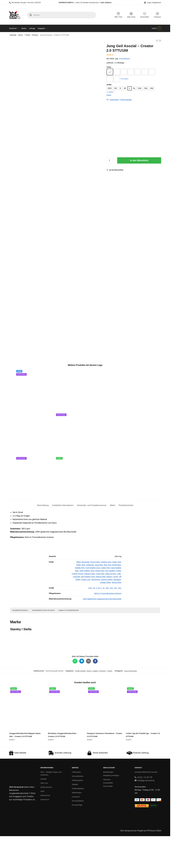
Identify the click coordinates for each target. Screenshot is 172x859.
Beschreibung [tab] (43, 528)
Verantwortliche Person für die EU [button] (43, 633)
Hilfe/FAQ (145, 795)
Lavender (76, 599)
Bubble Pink (79, 591)
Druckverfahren (78, 824)
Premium (35, 35)
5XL (119, 611)
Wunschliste (144, 15)
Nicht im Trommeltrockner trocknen (107, 616)
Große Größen (80, 694)
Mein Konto (131, 15)
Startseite (13, 35)
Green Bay (100, 596)
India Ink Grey (110, 596)
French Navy (95, 585)
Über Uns (44, 806)
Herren (20, 35)
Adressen (107, 802)
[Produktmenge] (109, 160)
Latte (119, 596)
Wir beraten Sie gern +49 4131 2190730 (26, 3)
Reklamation (77, 815)
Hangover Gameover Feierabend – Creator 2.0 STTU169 (104, 757)
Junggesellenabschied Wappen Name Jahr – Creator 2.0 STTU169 (25, 757)
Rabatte (75, 807)
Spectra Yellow (106, 602)
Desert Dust (99, 593)
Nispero (109, 599)
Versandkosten (124, 59)
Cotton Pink (105, 591)
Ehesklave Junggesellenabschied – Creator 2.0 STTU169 (62, 757)
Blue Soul (107, 588)
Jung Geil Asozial (130, 694)
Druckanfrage (77, 828)
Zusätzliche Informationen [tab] (62, 528)
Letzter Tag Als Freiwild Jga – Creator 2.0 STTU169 (143, 757)
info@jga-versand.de (144, 803)
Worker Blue (116, 605)
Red (119, 585)
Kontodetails (108, 806)
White (78, 588)
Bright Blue (116, 588)
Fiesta (118, 593)
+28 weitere (124, 79)
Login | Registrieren (152, 3)
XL (104, 611)
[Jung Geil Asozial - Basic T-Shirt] (157, 40)
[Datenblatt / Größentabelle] (119, 99)
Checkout (157, 15)
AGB (42, 814)
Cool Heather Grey (92, 591)
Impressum (44, 822)
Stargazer (117, 602)
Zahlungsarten (77, 803)
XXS (90, 611)
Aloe (83, 588)
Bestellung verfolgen (111, 798)
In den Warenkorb (139, 160)
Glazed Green (89, 596)
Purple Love (85, 602)
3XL (111, 611)
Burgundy (85, 585)
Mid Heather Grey (88, 599)
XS (94, 611)
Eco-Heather (110, 593)
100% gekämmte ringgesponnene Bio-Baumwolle (102, 622)
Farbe (109, 67)
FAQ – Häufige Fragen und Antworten (50, 796)
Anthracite (90, 588)
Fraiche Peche (77, 596)
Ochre (115, 599)
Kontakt (43, 802)
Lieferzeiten (76, 795)
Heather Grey (106, 585)
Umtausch (76, 819)
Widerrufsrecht (46, 810)
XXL (107, 611)
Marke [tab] (112, 528)
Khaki (114, 585)
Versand (154, 795)
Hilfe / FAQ (118, 15)
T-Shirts (27, 35)
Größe (109, 85)
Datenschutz (45, 818)
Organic (95, 694)
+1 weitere (109, 92)
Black (79, 585)
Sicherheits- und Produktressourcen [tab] (92, 528)
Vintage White (105, 605)
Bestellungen (108, 795)
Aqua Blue (99, 588)
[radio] (110, 72)
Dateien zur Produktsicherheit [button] (69, 633)
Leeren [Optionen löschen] (108, 95)
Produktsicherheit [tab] (126, 528)
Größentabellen (78, 811)
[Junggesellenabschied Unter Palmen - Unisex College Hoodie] (160, 40)
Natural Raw (100, 599)
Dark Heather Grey (87, 593)
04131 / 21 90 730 (143, 800)
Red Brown (95, 602)
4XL (115, 611)
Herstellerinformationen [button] (20, 633)
